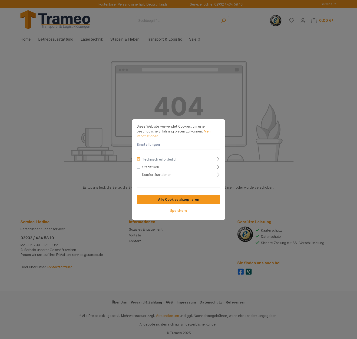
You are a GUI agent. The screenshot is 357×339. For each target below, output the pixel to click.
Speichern (178, 211)
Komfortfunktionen (157, 175)
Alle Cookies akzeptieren (178, 199)
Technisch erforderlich (159, 159)
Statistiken (150, 167)
